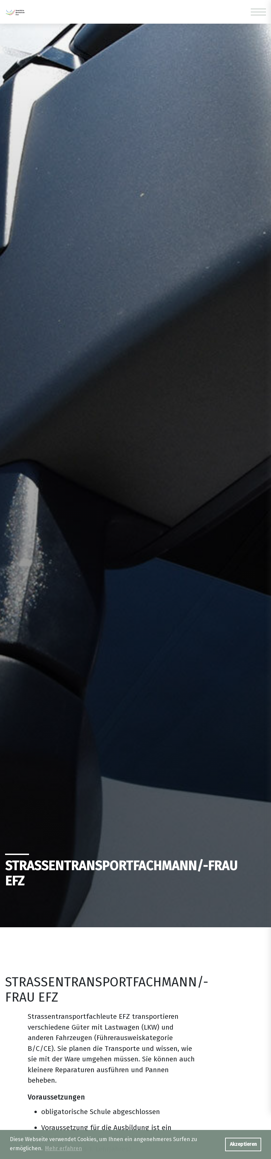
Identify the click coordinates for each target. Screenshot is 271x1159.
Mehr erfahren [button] (63, 1148)
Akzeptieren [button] (243, 1144)
